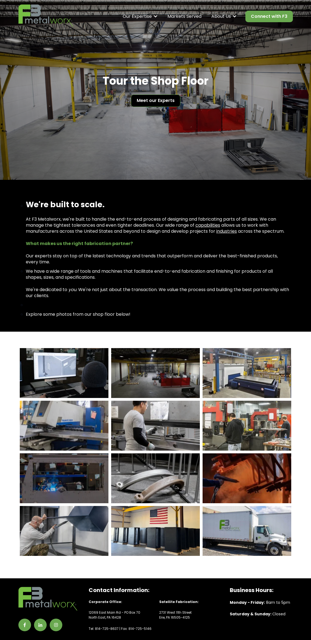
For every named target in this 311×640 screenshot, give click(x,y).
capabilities (207, 225)
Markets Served (184, 16)
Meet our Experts (156, 100)
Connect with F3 (269, 16)
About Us (221, 16)
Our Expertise (137, 16)
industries (226, 231)
